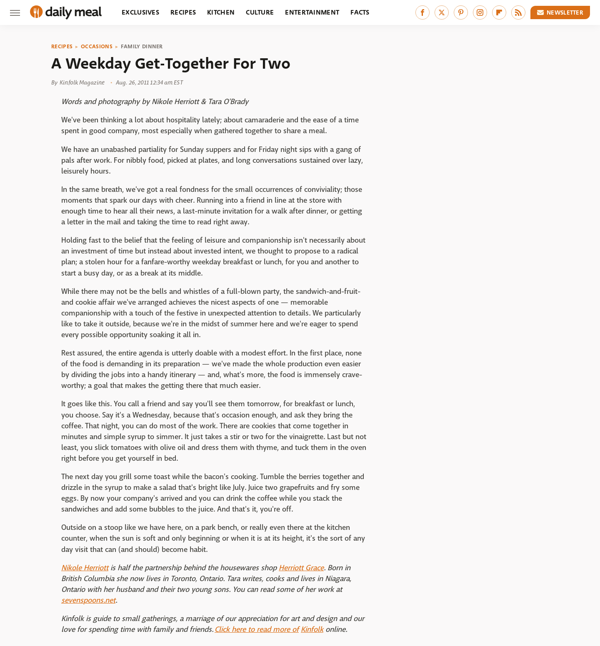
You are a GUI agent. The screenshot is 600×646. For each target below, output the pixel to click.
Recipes (183, 12)
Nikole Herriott (84, 568)
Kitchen (221, 12)
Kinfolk (312, 629)
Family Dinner (142, 47)
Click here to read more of (257, 629)
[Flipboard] (499, 12)
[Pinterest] (461, 12)
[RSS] (518, 12)
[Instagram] (480, 12)
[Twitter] (442, 12)
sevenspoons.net (88, 600)
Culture (260, 12)
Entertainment (312, 12)
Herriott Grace (301, 568)
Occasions (96, 47)
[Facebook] (422, 12)
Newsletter (560, 12)
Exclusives (140, 12)
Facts (360, 12)
